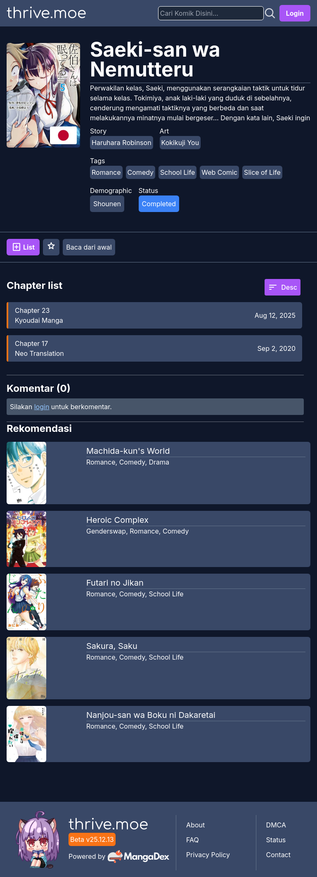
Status (276, 840)
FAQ (192, 840)
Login (295, 13)
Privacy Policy (208, 855)
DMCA (276, 825)
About (195, 825)
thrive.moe (46, 13)
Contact (278, 855)
